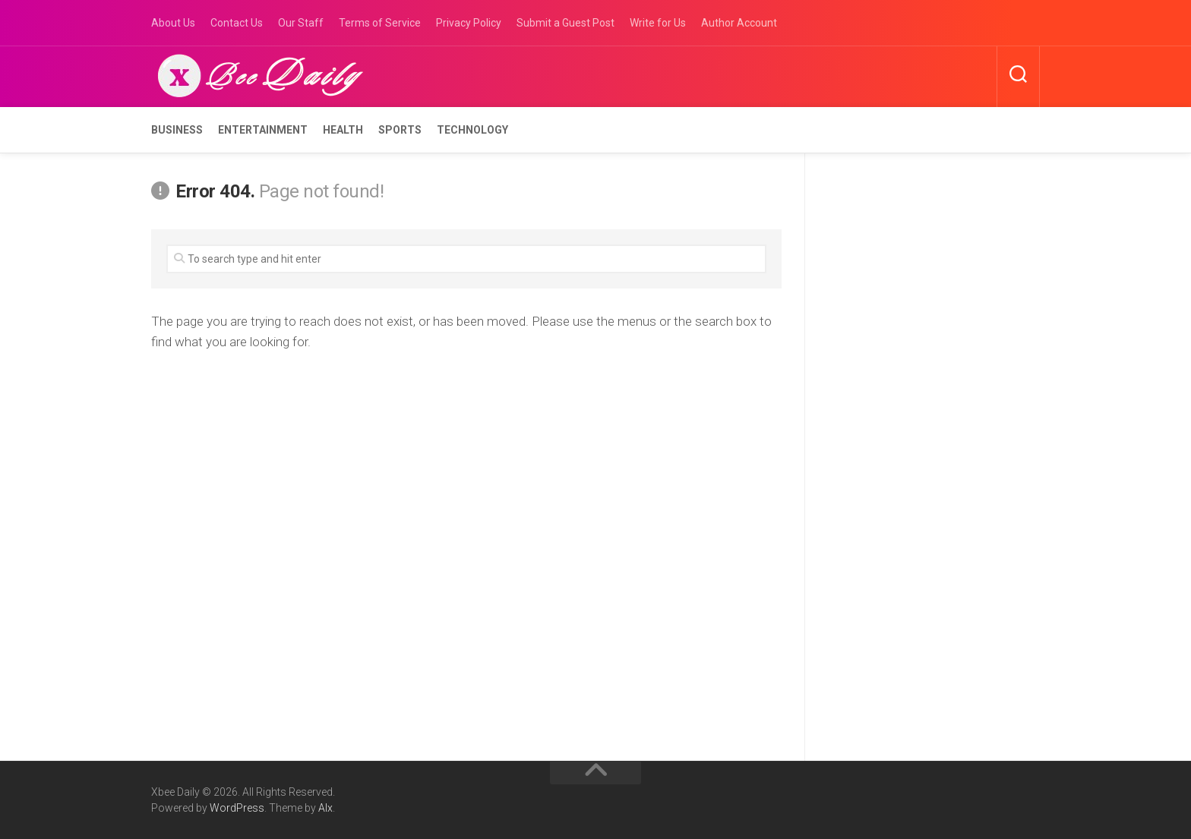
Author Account (739, 23)
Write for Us (658, 23)
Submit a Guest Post (565, 23)
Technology (472, 130)
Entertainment (263, 130)
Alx (325, 808)
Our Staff (301, 23)
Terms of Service (380, 23)
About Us (173, 23)
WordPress (237, 808)
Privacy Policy (468, 23)
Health (343, 130)
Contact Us (236, 23)
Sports (400, 130)
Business (177, 130)
